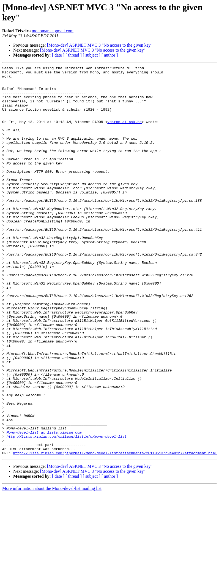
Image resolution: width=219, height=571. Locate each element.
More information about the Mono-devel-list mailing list (52, 566)
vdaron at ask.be (124, 133)
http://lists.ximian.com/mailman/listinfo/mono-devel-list (67, 510)
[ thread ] (73, 55)
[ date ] (58, 55)
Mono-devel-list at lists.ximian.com (44, 505)
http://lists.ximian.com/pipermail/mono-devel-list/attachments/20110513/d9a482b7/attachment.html (115, 530)
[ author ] (110, 55)
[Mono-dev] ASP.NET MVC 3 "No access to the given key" (99, 45)
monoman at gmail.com (53, 30)
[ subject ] (91, 55)
